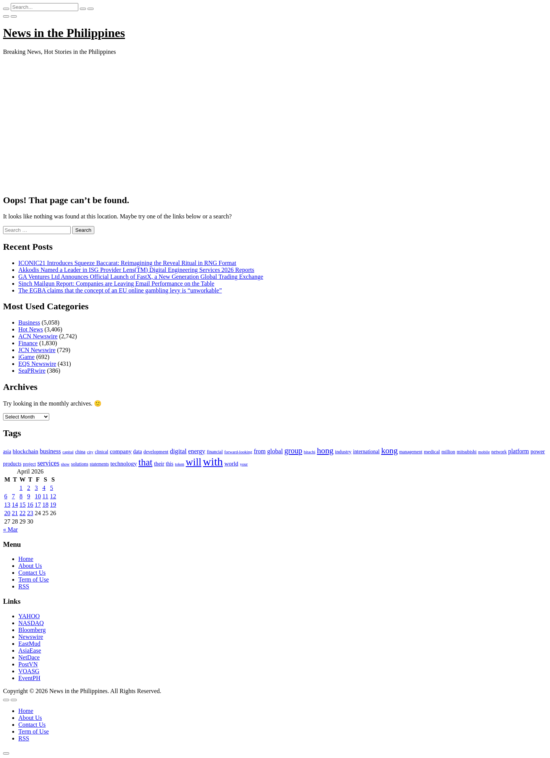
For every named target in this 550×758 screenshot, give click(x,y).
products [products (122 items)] (12, 464)
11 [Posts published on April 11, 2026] (45, 496)
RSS (23, 586)
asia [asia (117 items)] (7, 451)
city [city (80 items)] (90, 451)
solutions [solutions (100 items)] (79, 464)
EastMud (29, 643)
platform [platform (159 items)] (518, 451)
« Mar (10, 529)
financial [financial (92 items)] (215, 451)
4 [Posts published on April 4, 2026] (43, 488)
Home (25, 559)
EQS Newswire (37, 363)
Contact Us (32, 572)
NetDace (29, 657)
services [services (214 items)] (48, 463)
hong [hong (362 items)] (325, 450)
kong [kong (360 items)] (389, 450)
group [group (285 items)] (293, 450)
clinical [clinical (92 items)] (101, 451)
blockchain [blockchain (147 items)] (25, 451)
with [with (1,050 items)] (213, 462)
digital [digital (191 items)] (178, 451)
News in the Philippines (64, 33)
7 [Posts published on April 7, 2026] (13, 496)
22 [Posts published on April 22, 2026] (22, 513)
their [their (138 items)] (159, 464)
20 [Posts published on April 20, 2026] (7, 513)
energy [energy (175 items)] (196, 451)
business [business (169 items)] (50, 451)
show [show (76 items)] (65, 464)
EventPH (29, 678)
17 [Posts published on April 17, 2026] (38, 504)
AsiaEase (29, 650)
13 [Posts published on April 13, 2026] (7, 504)
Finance (28, 343)
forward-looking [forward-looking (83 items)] (238, 451)
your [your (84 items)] (244, 464)
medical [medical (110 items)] (432, 451)
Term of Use (33, 579)
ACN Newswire (38, 336)
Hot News (30, 329)
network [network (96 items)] (498, 451)
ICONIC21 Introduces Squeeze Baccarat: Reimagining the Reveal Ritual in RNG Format (127, 263)
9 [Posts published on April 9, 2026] (28, 496)
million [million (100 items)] (448, 451)
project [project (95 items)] (29, 464)
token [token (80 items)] (179, 464)
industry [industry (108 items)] (343, 451)
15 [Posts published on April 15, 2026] (22, 504)
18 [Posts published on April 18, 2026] (45, 504)
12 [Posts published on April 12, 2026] (53, 496)
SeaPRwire (31, 370)
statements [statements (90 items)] (99, 464)
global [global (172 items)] (275, 451)
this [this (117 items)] (169, 464)
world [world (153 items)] (231, 463)
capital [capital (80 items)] (67, 451)
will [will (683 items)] (193, 462)
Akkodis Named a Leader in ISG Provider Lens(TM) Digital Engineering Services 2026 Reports (136, 270)
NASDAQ (31, 623)
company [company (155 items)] (120, 451)
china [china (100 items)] (80, 451)
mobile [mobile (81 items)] (484, 451)
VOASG (28, 671)
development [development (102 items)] (156, 451)
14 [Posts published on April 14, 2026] (15, 504)
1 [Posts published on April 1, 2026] (21, 488)
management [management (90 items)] (410, 451)
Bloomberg (32, 630)
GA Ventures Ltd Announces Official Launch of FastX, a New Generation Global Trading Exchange (140, 276)
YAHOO (29, 616)
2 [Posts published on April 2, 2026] (28, 488)
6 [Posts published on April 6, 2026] (5, 496)
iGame (26, 357)
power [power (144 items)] (538, 451)
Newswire (30, 637)
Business (29, 322)
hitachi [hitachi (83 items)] (309, 451)
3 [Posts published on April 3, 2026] (36, 488)
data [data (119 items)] (137, 451)
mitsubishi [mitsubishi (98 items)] (467, 451)
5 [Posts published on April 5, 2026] (51, 488)
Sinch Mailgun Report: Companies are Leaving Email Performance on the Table (116, 283)
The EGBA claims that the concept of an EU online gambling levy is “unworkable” (120, 290)
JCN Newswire (36, 350)
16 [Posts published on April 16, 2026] (30, 504)
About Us (30, 565)
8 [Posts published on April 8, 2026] (21, 496)
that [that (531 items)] (145, 462)
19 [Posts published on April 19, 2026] (53, 504)
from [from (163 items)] (259, 451)
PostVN (28, 664)
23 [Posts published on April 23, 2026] (30, 513)
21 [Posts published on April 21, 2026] (15, 513)
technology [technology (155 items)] (123, 463)
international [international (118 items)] (366, 451)
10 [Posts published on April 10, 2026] (38, 496)
